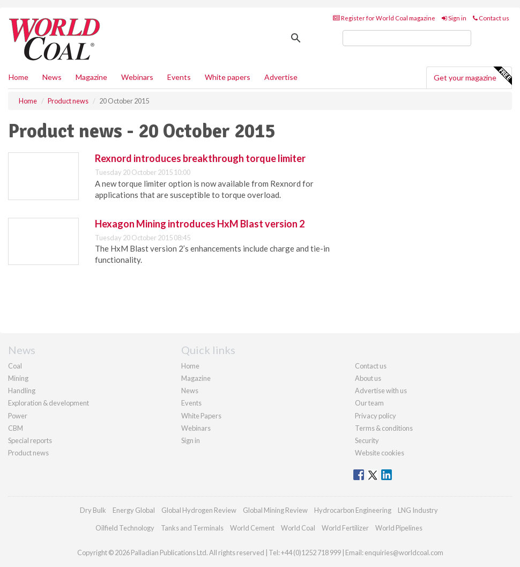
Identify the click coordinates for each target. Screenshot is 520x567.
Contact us (491, 17)
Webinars (137, 77)
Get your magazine (472, 76)
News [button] (52, 77)
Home (18, 77)
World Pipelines (398, 528)
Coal (15, 366)
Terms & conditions (384, 428)
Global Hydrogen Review (198, 510)
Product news (28, 452)
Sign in (454, 17)
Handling (21, 390)
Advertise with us (381, 390)
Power (17, 415)
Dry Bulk (93, 510)
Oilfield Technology (124, 528)
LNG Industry (418, 510)
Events (179, 77)
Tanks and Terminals (192, 528)
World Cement (252, 528)
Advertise (281, 77)
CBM (15, 428)
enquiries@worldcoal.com (404, 552)
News (189, 390)
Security (367, 440)
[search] (407, 38)
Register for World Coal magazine (384, 17)
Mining (18, 378)
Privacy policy (375, 415)
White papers (227, 77)
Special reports (30, 440)
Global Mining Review (275, 510)
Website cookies (379, 452)
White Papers (201, 415)
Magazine (91, 77)
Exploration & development (48, 403)
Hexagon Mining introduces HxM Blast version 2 (199, 224)
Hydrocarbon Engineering (352, 510)
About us (368, 378)
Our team (369, 403)
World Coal (298, 528)
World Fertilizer (345, 528)
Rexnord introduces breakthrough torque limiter (200, 158)
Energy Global (134, 510)
